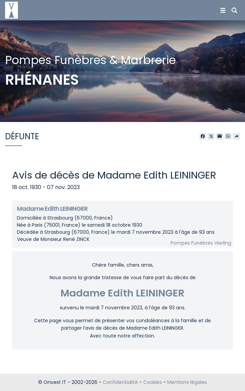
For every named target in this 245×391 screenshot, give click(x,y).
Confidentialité (120, 382)
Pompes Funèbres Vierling (201, 243)
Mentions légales (187, 382)
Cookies (152, 382)
